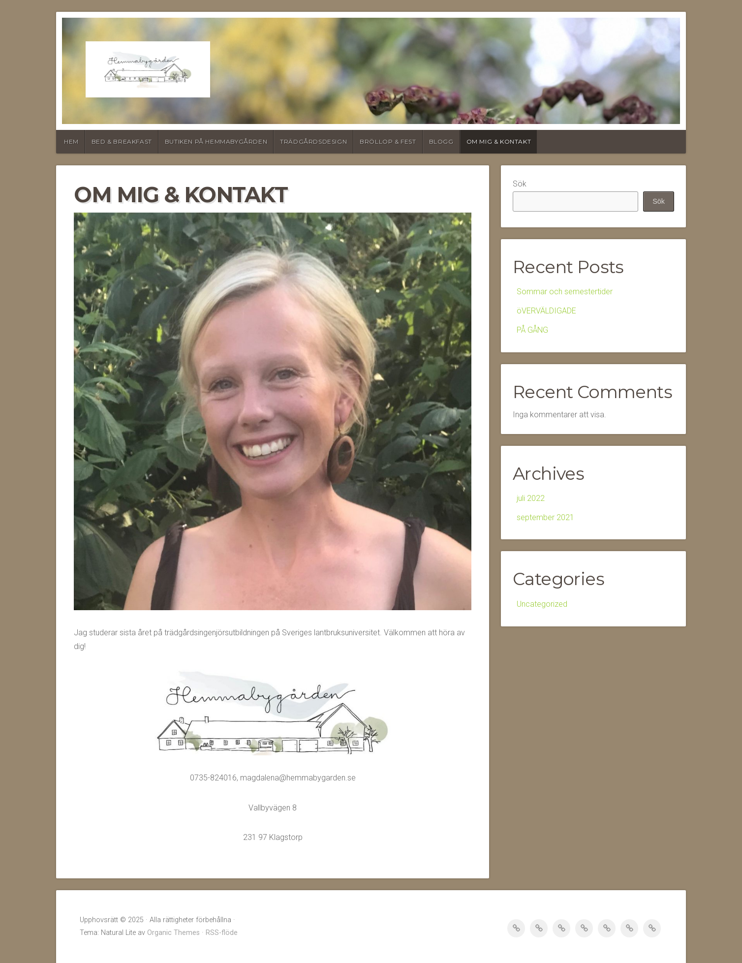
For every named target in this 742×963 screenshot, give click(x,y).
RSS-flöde (222, 933)
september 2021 (545, 517)
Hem (71, 141)
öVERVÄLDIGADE (546, 310)
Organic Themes (173, 933)
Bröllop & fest (388, 141)
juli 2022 (531, 498)
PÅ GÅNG (532, 330)
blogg (441, 141)
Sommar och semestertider (565, 291)
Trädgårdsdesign (313, 141)
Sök (519, 183)
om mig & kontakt (498, 141)
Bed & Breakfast (122, 141)
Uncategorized (542, 604)
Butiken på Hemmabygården (216, 141)
